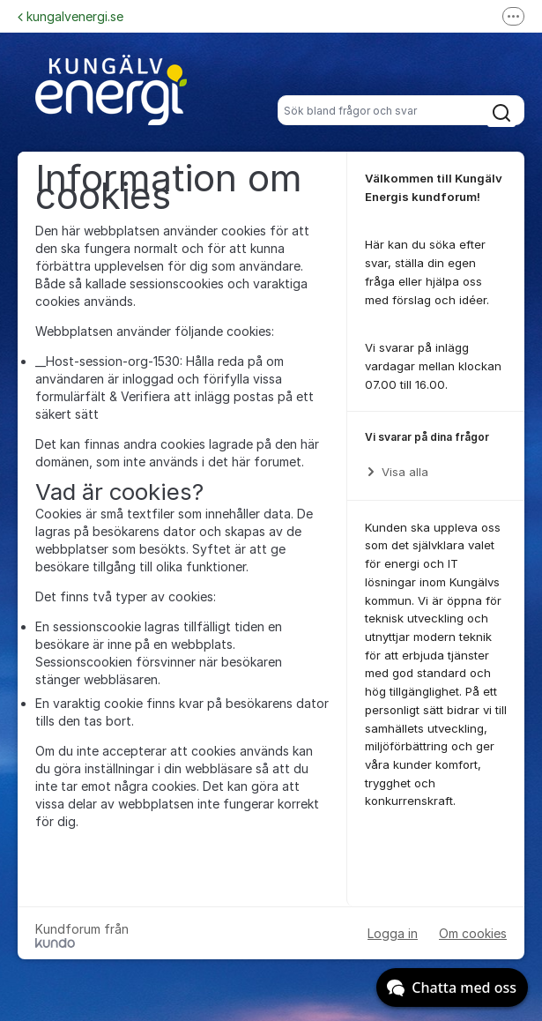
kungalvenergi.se (70, 16)
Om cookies (473, 933)
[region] (435, 456)
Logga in (393, 933)
